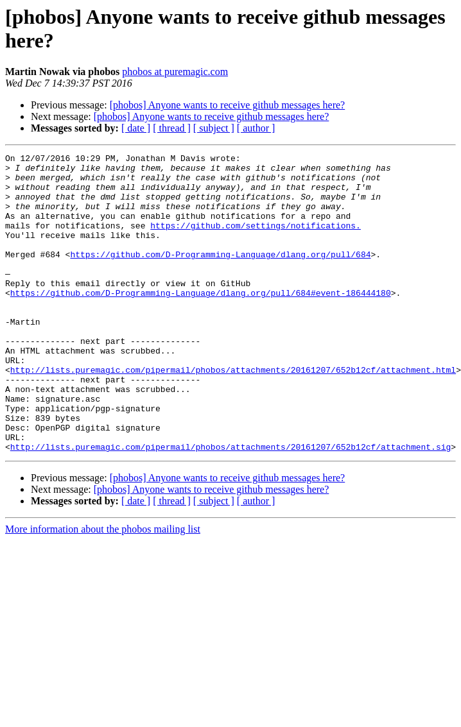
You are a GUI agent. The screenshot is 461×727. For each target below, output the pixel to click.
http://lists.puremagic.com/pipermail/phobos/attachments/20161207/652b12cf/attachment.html (233, 414)
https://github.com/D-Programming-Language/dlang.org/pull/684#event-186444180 (200, 321)
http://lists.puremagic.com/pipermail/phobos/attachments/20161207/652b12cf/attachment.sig (230, 506)
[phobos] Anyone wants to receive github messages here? (227, 104)
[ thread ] (172, 128)
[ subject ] (213, 128)
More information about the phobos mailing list (102, 588)
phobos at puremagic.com (175, 71)
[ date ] (135, 128)
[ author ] (256, 128)
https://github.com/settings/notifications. (255, 240)
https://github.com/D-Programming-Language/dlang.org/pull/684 (220, 275)
